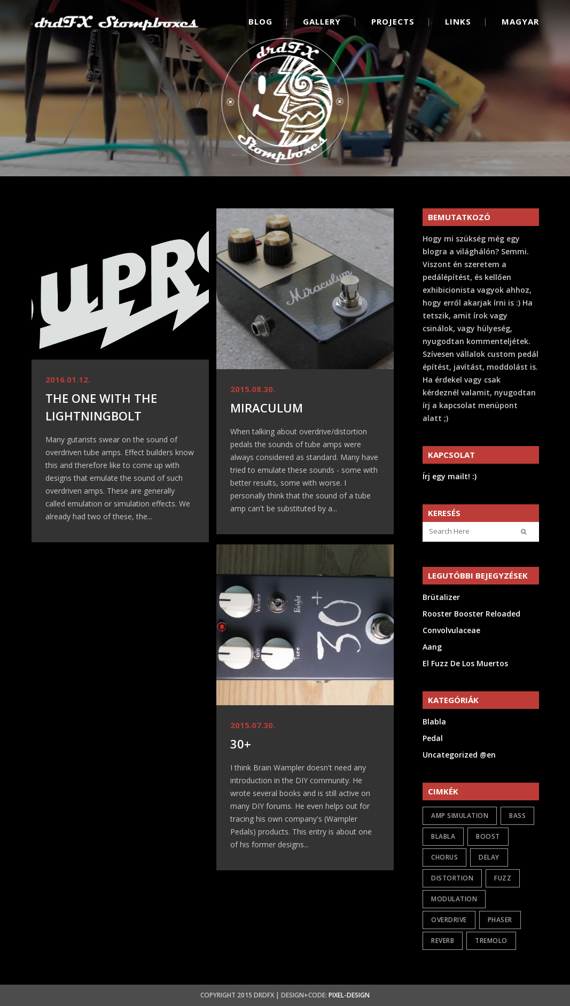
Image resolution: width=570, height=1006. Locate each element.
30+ (240, 744)
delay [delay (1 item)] (489, 857)
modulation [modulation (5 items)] (454, 898)
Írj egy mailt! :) (450, 476)
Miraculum (266, 408)
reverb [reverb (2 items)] (442, 940)
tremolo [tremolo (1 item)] (491, 940)
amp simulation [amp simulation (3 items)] (459, 815)
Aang (432, 647)
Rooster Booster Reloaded (471, 614)
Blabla (434, 721)
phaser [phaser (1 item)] (500, 919)
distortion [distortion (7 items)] (452, 878)
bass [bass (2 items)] (517, 815)
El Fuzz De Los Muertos (465, 663)
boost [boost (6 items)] (488, 836)
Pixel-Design (349, 995)
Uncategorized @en (459, 755)
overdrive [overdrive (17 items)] (449, 919)
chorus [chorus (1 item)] (444, 857)
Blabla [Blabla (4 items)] (443, 836)
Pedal (433, 738)
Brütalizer (441, 597)
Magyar (520, 21)
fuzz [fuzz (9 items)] (502, 878)
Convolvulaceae (451, 630)
